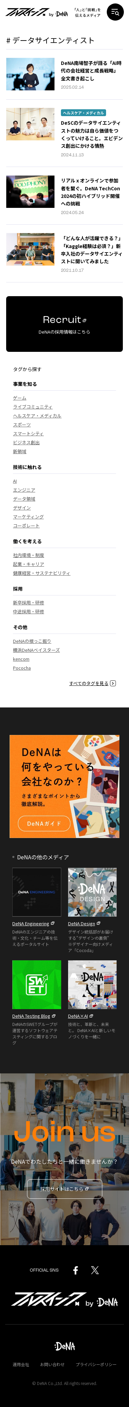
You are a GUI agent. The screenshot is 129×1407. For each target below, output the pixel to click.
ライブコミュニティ (33, 406)
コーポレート (26, 525)
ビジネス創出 (26, 442)
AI (15, 481)
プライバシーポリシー (96, 1364)
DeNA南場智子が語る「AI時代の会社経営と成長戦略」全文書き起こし (91, 70)
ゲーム (19, 397)
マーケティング (28, 516)
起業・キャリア (28, 564)
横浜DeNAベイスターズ (36, 650)
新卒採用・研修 (28, 602)
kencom (21, 659)
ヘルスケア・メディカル (83, 112)
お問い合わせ (52, 1364)
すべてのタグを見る (92, 683)
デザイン (22, 507)
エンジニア (24, 490)
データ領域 (24, 498)
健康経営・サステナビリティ (41, 573)
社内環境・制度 (28, 555)
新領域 (19, 451)
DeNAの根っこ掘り (32, 641)
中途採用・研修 (28, 611)
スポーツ (22, 424)
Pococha (22, 668)
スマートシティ (28, 433)
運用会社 (21, 1364)
